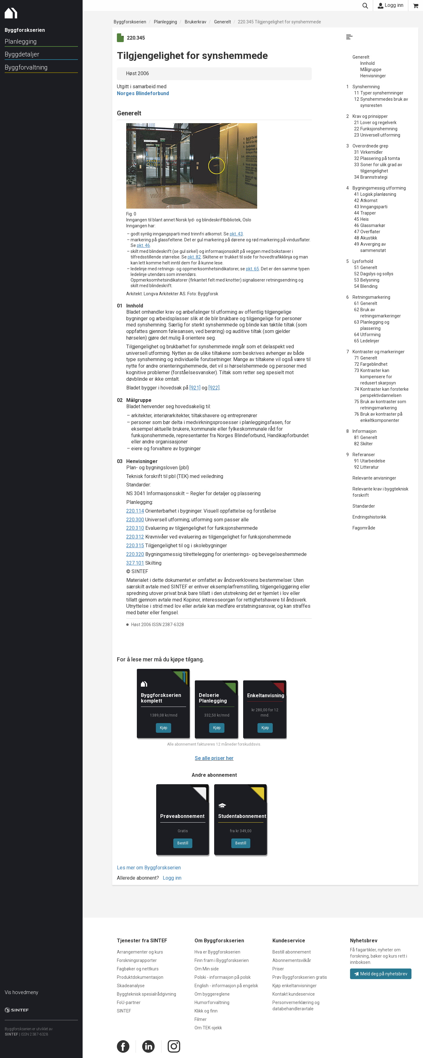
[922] (214, 388)
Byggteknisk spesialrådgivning (146, 994)
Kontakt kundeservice (293, 994)
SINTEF (11, 1031)
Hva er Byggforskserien (217, 951)
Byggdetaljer (22, 54)
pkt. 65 (252, 268)
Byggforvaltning (26, 67)
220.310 (135, 528)
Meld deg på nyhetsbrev (380, 973)
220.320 (135, 554)
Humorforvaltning (212, 1002)
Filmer (201, 1019)
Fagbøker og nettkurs (138, 968)
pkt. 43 (236, 233)
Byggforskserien (130, 21)
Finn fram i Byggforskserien (222, 960)
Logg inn (390, 5)
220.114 (135, 511)
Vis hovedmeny (21, 989)
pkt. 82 (194, 256)
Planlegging (21, 41)
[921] (195, 388)
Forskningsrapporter (137, 960)
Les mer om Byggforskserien (149, 868)
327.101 (135, 563)
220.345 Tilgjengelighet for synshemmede (279, 21)
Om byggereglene (212, 994)
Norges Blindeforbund (143, 93)
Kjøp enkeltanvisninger (294, 985)
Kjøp (163, 728)
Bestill (182, 843)
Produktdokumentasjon (140, 977)
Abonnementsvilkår (291, 960)
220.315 (135, 545)
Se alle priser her (214, 758)
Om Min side (207, 968)
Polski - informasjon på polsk (223, 977)
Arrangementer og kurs (140, 951)
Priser (278, 968)
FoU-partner (129, 1002)
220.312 (135, 537)
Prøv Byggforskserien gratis (299, 977)
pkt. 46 (143, 245)
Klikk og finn (206, 1010)
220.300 (135, 520)
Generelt (222, 21)
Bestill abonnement (291, 951)
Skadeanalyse (131, 985)
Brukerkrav (195, 21)
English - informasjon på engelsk (226, 985)
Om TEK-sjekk (208, 1027)
